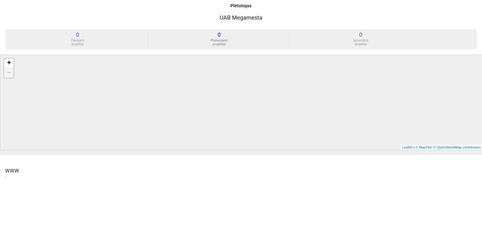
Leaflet (407, 147)
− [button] (9, 73)
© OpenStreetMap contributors (457, 147)
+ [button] (9, 63)
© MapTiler (424, 147)
